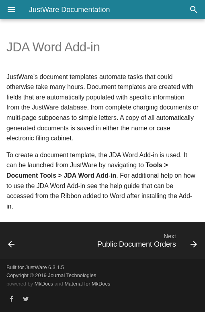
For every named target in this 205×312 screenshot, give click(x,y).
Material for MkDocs (87, 284)
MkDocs (44, 284)
